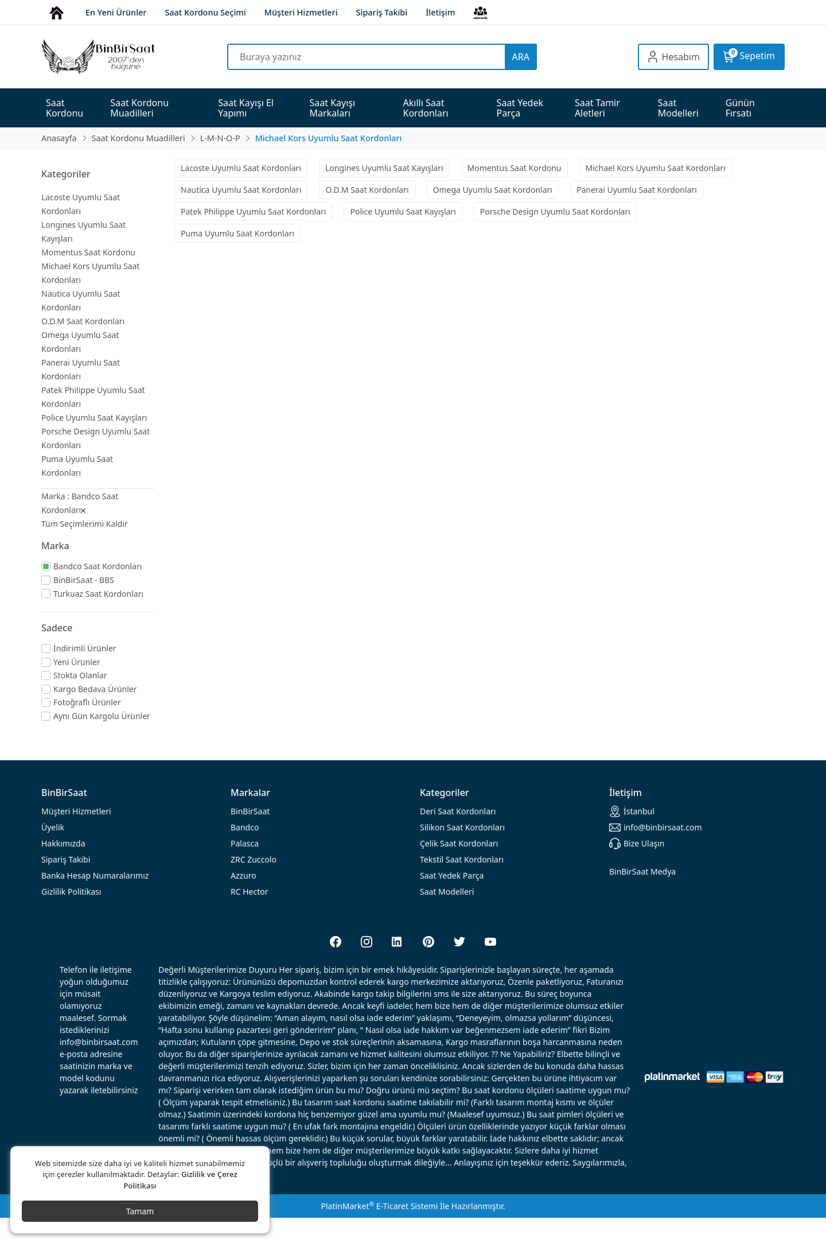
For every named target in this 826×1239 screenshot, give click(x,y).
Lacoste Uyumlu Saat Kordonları (241, 167)
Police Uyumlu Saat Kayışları (94, 417)
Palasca (245, 843)
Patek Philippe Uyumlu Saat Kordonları (253, 211)
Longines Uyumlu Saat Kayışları (384, 167)
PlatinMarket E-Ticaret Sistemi (379, 1206)
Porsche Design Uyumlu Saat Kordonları (555, 211)
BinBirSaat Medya (642, 871)
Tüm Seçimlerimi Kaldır (84, 523)
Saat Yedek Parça (452, 875)
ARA (520, 57)
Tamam (140, 1211)
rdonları (458, 811)
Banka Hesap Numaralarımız (95, 875)
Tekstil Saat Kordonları (462, 859)
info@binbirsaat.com (655, 827)
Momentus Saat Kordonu (88, 252)
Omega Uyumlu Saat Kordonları (492, 189)
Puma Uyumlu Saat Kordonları (237, 233)
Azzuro (243, 875)
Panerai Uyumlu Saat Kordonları (636, 189)
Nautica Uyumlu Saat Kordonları (241, 189)
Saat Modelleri (447, 891)
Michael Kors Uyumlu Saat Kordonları (656, 167)
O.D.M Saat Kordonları (82, 321)
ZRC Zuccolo (253, 859)
